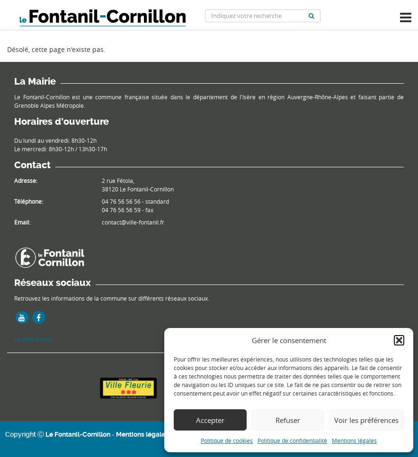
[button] (399, 340)
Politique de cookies (227, 440)
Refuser (288, 420)
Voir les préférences (366, 420)
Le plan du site (33, 339)
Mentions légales (354, 440)
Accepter (210, 420)
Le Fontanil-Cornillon (77, 434)
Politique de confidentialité (292, 440)
